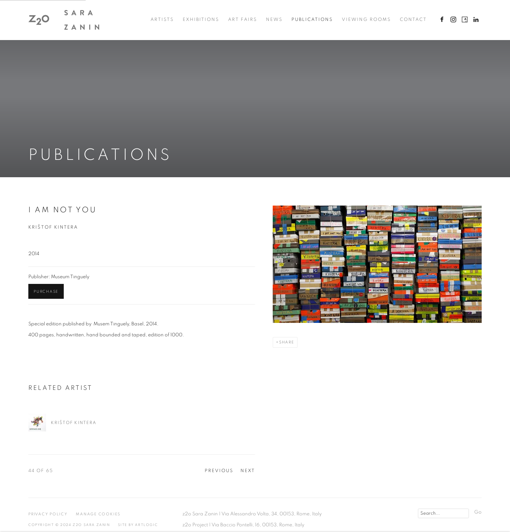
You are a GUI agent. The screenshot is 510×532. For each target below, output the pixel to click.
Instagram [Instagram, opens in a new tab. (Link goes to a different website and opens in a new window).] (453, 20)
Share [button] (286, 342)
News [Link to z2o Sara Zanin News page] (274, 19)
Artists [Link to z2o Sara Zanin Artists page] (162, 19)
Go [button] (478, 512)
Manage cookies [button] (98, 514)
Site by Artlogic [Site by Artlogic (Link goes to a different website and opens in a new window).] (138, 525)
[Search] (443, 513)
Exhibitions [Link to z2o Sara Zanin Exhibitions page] (201, 19)
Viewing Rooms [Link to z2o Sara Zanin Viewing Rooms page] (366, 19)
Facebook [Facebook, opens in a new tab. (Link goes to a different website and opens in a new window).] (442, 20)
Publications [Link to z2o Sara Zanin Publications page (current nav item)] (312, 19)
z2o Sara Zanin (63, 20)
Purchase (46, 291)
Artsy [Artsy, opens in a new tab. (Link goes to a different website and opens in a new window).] (464, 20)
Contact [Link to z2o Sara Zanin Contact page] (413, 19)
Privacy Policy (48, 514)
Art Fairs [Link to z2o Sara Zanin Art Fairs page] (242, 19)
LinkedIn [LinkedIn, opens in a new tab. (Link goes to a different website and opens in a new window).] (476, 20)
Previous (219, 471)
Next (247, 471)
